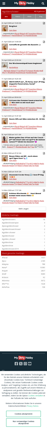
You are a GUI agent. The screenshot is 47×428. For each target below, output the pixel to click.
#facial (16, 33)
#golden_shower (8, 239)
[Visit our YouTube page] (29, 364)
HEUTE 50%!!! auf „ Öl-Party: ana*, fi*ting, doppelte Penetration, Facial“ (27, 83)
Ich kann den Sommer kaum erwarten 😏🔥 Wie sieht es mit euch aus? (27, 101)
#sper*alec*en (29, 165)
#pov (4, 261)
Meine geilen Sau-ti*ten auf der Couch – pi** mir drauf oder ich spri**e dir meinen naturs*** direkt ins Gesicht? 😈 (27, 139)
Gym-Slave (13, 30)
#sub (37, 165)
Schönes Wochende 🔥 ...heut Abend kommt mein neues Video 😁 (25, 194)
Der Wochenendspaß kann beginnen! (25, 63)
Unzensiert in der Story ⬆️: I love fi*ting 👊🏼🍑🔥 (26, 176)
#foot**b (24, 71)
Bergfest (13, 26)
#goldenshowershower (11, 229)
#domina (5, 280)
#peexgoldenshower (10, 226)
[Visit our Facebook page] (16, 364)
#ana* (4, 267)
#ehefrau (5, 287)
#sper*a (21, 165)
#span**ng (13, 165)
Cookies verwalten (35, 395)
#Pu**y (5, 73)
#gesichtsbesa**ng (18, 35)
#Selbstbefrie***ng (22, 163)
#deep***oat (16, 71)
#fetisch (22, 33)
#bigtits (36, 71)
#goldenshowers (9, 219)
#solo (42, 163)
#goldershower (8, 236)
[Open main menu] (4, 3)
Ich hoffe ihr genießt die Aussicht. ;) (24, 45)
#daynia (5, 264)
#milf (41, 71)
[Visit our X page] (21, 364)
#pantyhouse (20, 73)
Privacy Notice (32, 406)
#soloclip (5, 165)
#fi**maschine (31, 33)
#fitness (39, 33)
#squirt (30, 71)
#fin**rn (5, 284)
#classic (5, 277)
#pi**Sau (31, 147)
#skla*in (36, 163)
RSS (3, 371)
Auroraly (5, 142)
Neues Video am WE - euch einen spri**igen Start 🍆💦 (23, 157)
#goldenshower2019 (10, 249)
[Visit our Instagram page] (25, 364)
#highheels (12, 73)
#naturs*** (11, 147)
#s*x (31, 163)
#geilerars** (6, 35)
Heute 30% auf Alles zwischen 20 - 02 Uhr (27, 119)
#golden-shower (8, 232)
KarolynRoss (13, 67)
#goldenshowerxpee (10, 223)
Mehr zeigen (24, 209)
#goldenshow (7, 242)
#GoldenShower (21, 147)
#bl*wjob (7, 71)
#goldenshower (31, 35)
